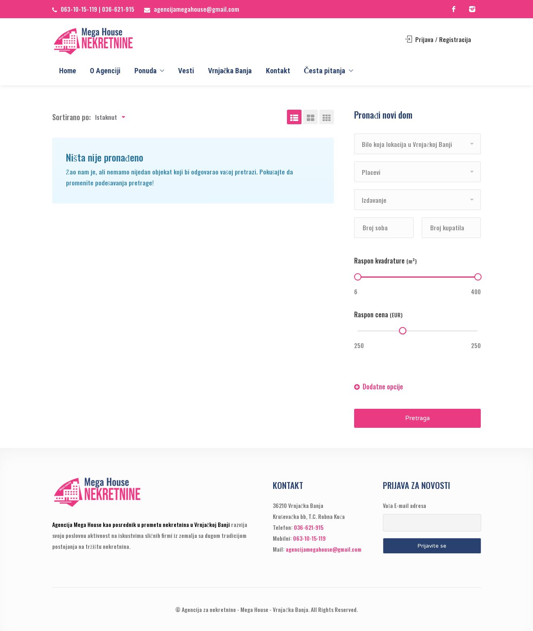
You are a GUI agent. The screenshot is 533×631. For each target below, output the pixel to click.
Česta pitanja (325, 70)
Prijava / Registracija (438, 39)
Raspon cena (378, 314)
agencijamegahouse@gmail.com (196, 8)
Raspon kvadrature (385, 261)
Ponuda (145, 70)
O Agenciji (105, 70)
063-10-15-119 (79, 8)
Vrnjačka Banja (230, 70)
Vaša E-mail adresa (404, 505)
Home (67, 70)
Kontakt (278, 70)
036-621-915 (118, 8)
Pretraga (417, 418)
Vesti (186, 70)
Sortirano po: (71, 117)
